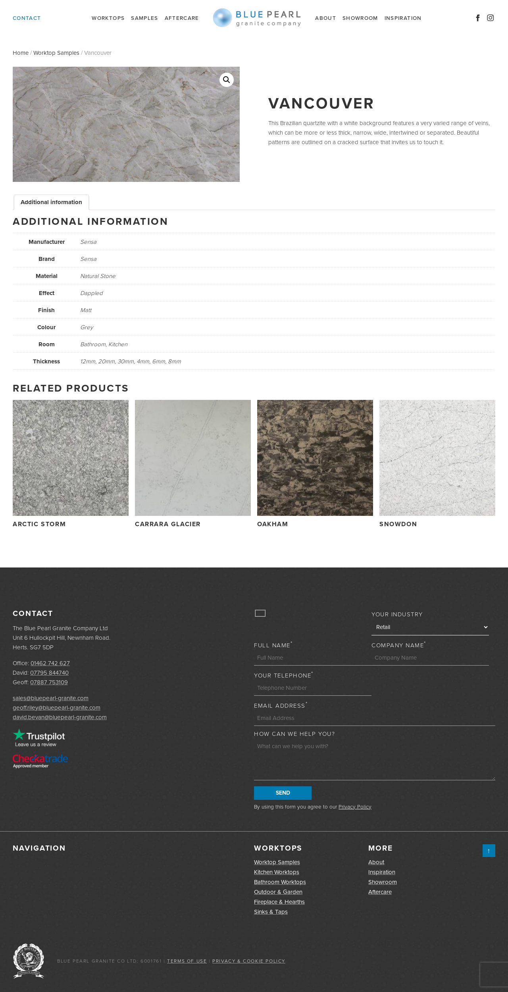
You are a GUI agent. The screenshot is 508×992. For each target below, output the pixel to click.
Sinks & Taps (271, 911)
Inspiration (403, 18)
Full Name (273, 645)
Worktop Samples (56, 52)
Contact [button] (27, 18)
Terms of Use (187, 961)
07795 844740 (49, 672)
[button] (226, 80)
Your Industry (397, 614)
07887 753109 (49, 682)
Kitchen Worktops (276, 872)
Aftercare (182, 18)
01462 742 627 (50, 663)
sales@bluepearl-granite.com (51, 698)
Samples (144, 18)
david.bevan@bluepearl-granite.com (60, 717)
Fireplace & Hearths (279, 901)
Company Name (398, 645)
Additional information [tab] (51, 202)
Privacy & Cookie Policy (248, 961)
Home (21, 52)
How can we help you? (294, 734)
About (325, 18)
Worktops (108, 18)
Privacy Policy (355, 807)
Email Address (281, 705)
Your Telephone (284, 675)
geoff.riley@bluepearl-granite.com (56, 707)
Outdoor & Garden (278, 892)
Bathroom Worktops (280, 882)
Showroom (360, 18)
